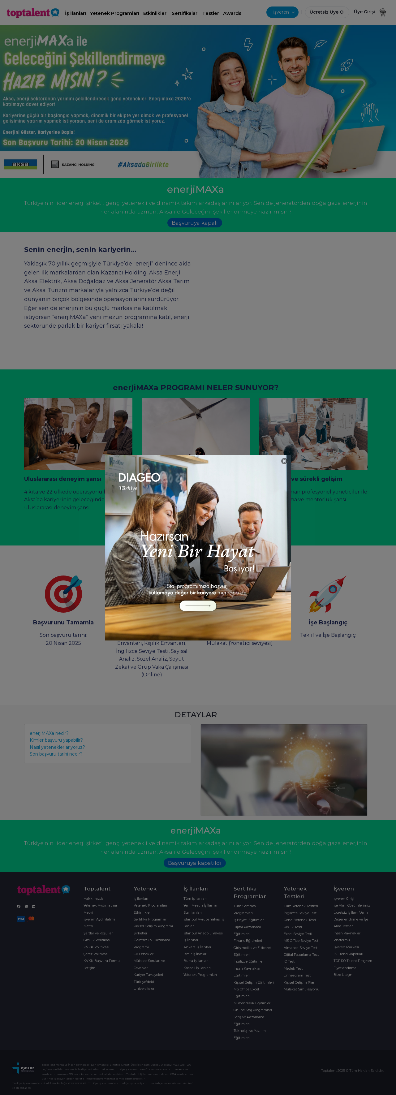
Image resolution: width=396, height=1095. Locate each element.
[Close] (284, 461)
